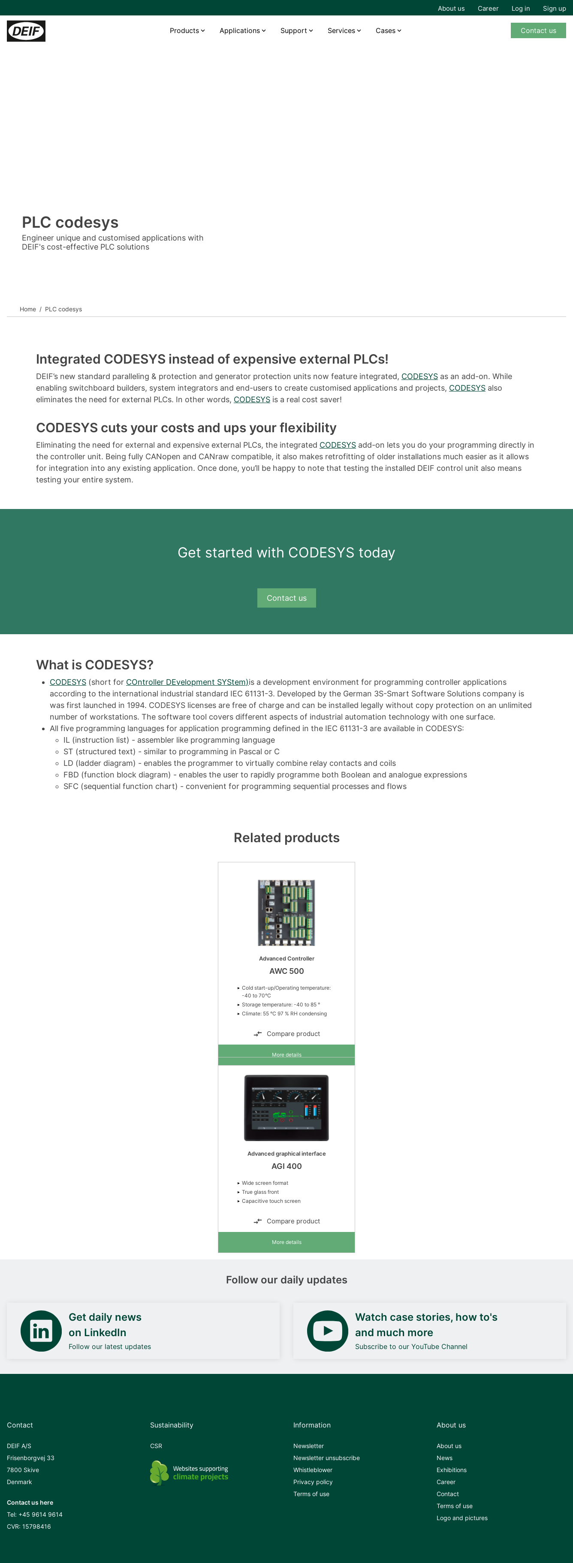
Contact (448, 1493)
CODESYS (419, 376)
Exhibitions (452, 1469)
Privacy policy (313, 1481)
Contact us (538, 30)
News (444, 1457)
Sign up (554, 8)
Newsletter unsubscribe (326, 1457)
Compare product (286, 1034)
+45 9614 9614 (40, 1514)
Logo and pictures (462, 1517)
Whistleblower (312, 1469)
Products (184, 30)
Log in (521, 8)
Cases (385, 30)
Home (28, 309)
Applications (240, 30)
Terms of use (311, 1493)
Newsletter (308, 1445)
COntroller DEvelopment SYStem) (187, 682)
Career (488, 8)
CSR (156, 1445)
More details (287, 1054)
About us (451, 8)
